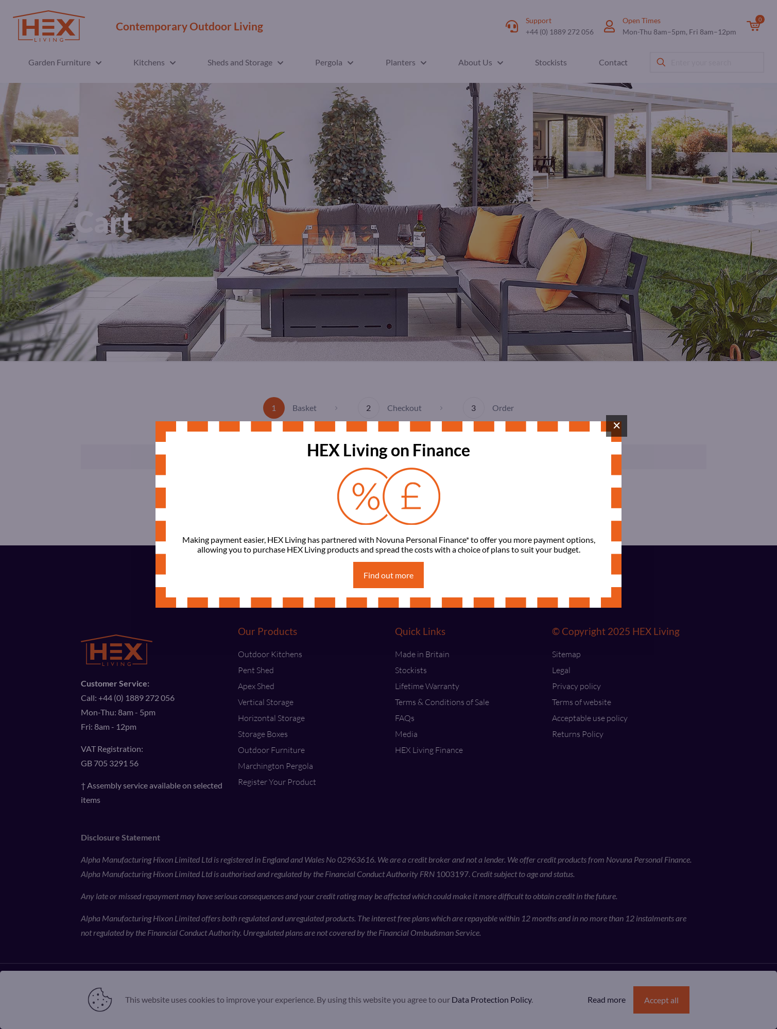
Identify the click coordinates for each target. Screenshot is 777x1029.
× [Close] (616, 425)
